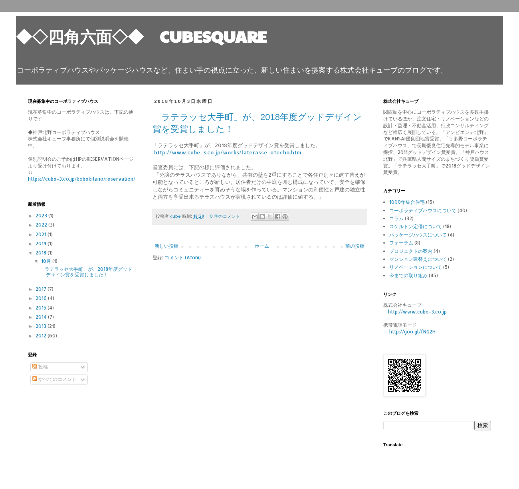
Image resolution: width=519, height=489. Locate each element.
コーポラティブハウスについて (422, 210)
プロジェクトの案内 (410, 251)
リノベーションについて (415, 267)
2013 (42, 326)
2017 (42, 289)
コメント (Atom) (182, 257)
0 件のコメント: (226, 216)
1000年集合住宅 (407, 202)
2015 (42, 308)
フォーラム (401, 243)
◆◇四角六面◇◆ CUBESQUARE (141, 36)
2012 (42, 336)
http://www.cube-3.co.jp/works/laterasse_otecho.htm (227, 152)
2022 (42, 225)
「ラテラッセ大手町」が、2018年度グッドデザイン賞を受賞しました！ (86, 272)
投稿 (40, 367)
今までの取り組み (408, 275)
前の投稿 (354, 246)
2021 (42, 234)
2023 (42, 216)
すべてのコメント (54, 379)
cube (176, 216)
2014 (42, 317)
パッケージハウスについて (418, 235)
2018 (42, 253)
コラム (396, 218)
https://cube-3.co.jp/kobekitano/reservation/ (81, 179)
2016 (42, 298)
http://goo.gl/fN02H (412, 332)
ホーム (262, 246)
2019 (42, 243)
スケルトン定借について (415, 226)
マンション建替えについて (418, 259)
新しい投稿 (166, 246)
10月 (46, 261)
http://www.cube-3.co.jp (417, 312)
